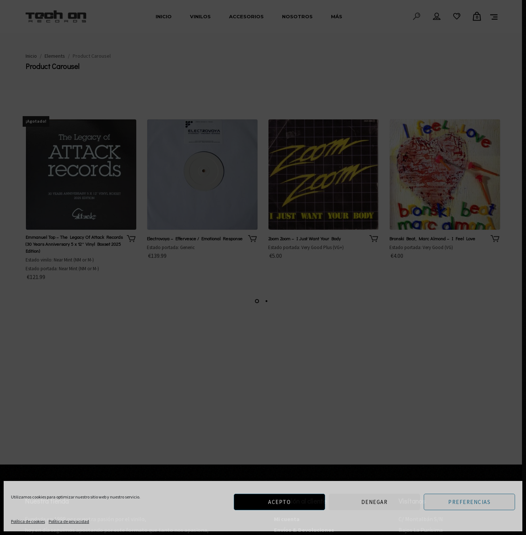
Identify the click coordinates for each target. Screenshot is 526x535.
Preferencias (469, 501)
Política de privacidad (69, 521)
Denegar (374, 501)
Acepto (279, 501)
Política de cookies (28, 521)
